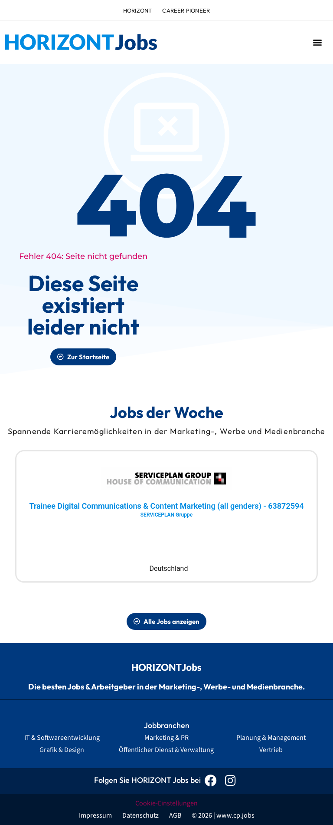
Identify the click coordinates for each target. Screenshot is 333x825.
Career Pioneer (186, 10)
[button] (317, 42)
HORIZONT (137, 10)
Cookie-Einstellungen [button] (166, 803)
